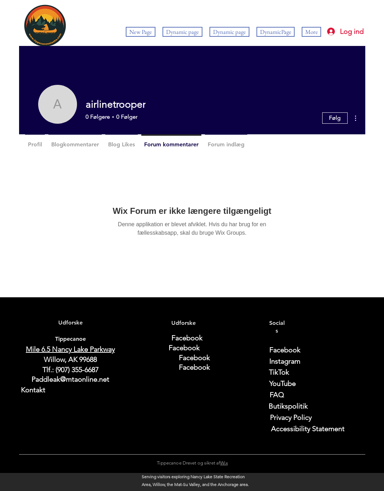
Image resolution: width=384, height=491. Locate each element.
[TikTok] (278, 372)
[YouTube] (282, 383)
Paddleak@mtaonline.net (70, 379)
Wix (224, 463)
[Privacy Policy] (290, 417)
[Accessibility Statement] (308, 429)
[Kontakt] (70, 390)
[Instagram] (284, 361)
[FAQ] (276, 395)
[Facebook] (187, 338)
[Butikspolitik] (288, 406)
